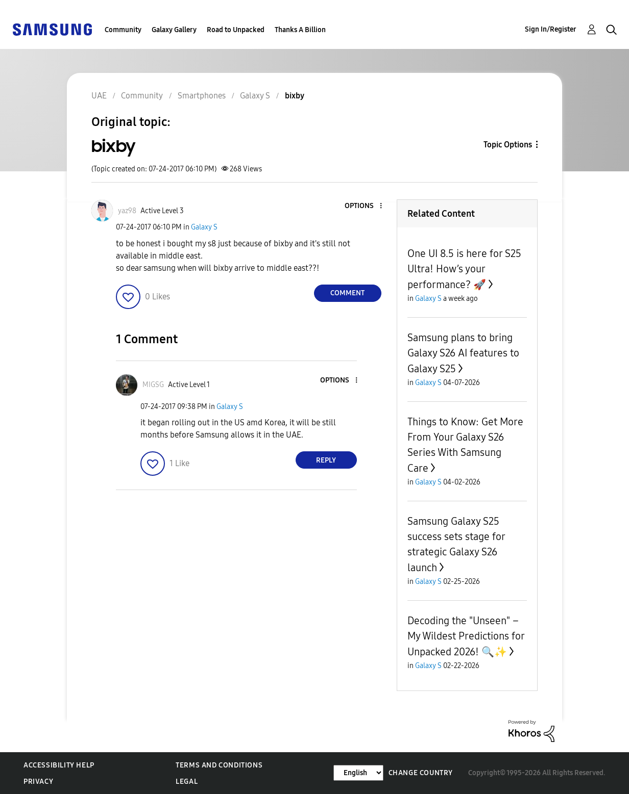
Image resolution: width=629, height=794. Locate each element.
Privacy (38, 781)
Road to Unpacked (235, 29)
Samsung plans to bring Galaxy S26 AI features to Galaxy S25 (463, 353)
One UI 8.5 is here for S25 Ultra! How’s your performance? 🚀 (464, 269)
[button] (363, 206)
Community (123, 29)
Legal (187, 781)
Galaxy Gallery (174, 29)
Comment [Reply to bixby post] (347, 293)
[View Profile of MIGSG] (153, 384)
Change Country (421, 773)
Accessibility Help (58, 765)
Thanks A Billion (300, 29)
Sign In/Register (550, 29)
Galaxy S (204, 227)
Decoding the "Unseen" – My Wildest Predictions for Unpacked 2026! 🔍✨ (465, 636)
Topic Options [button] (507, 144)
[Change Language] (358, 773)
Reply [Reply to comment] (326, 460)
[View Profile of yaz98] (127, 211)
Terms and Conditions (219, 765)
